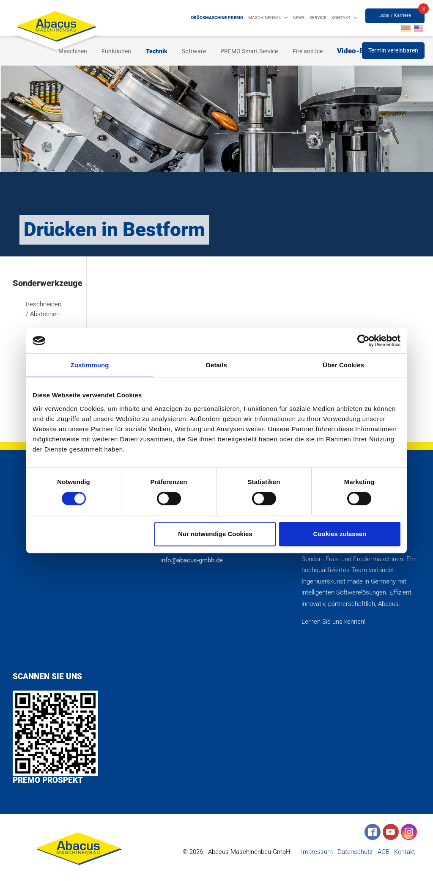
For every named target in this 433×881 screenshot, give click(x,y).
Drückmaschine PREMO (217, 17)
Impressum (317, 852)
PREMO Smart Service (249, 51)
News (298, 17)
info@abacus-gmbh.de (190, 560)
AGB (383, 852)
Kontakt (341, 17)
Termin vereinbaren (393, 50)
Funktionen (116, 51)
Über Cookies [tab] (343, 365)
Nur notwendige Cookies (215, 533)
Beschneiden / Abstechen (43, 309)
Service (318, 17)
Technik (156, 51)
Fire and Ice (308, 51)
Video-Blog (356, 51)
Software (194, 51)
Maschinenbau (264, 17)
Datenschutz (355, 852)
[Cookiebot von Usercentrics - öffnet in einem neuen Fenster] (363, 340)
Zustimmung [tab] (90, 365)
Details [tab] (216, 365)
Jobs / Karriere (395, 15)
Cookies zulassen (340, 533)
